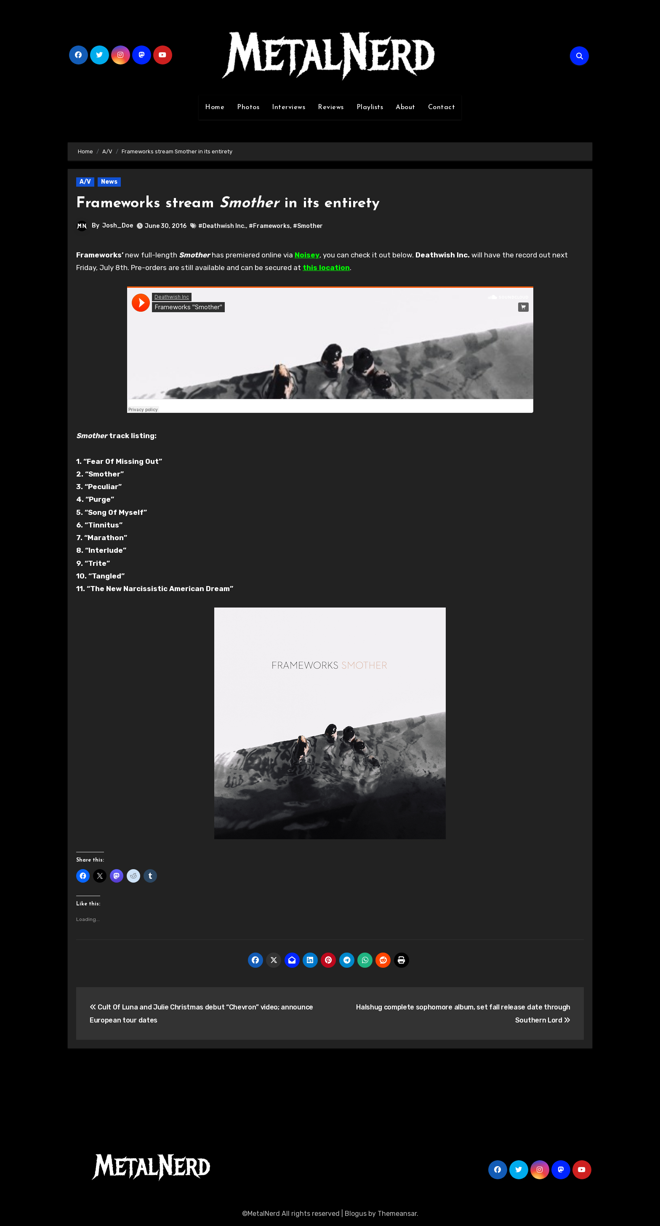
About (405, 107)
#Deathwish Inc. (222, 226)
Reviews (331, 107)
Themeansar (397, 1214)
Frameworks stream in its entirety (237, 203)
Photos (248, 107)
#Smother (308, 226)
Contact (441, 107)
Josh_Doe (117, 225)
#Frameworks (269, 226)
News (109, 181)
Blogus (356, 1214)
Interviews (288, 107)
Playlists (370, 107)
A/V (85, 181)
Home (214, 107)
